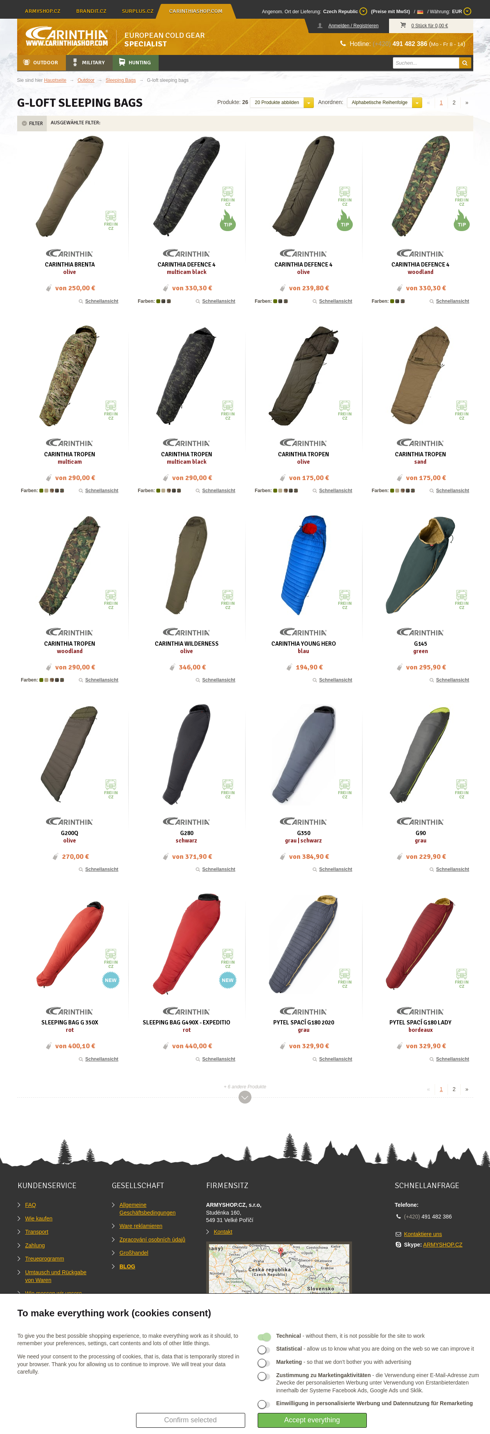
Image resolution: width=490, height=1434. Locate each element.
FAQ (30, 1205)
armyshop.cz (42, 11)
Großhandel (134, 1253)
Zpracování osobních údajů (153, 1239)
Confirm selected (190, 1420)
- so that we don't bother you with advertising (344, 1362)
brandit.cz (91, 11)
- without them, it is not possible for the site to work (350, 1336)
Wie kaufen (39, 1218)
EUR (461, 11)
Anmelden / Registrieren (353, 25)
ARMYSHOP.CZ (443, 1245)
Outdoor (40, 62)
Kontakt (223, 1232)
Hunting (134, 62)
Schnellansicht (98, 301)
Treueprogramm (44, 1259)
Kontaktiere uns (423, 1234)
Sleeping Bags (121, 80)
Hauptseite (55, 80)
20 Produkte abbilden (277, 102)
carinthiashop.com (196, 11)
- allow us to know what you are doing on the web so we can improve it (375, 1349)
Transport (36, 1232)
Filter (32, 123)
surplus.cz (138, 11)
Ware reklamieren (141, 1226)
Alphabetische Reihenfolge (380, 102)
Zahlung (35, 1245)
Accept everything (312, 1420)
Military (88, 62)
